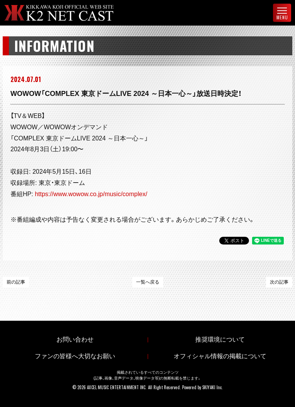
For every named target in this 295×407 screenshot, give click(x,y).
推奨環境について (220, 339)
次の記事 (279, 282)
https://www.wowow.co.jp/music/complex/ (91, 194)
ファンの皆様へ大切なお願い (75, 356)
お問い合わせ (75, 339)
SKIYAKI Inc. (212, 387)
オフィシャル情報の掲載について (220, 356)
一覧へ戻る (147, 282)
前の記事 (16, 282)
